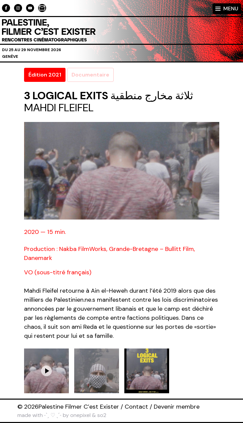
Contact (136, 407)
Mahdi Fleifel (59, 108)
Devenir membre (177, 407)
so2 (101, 415)
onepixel (80, 415)
